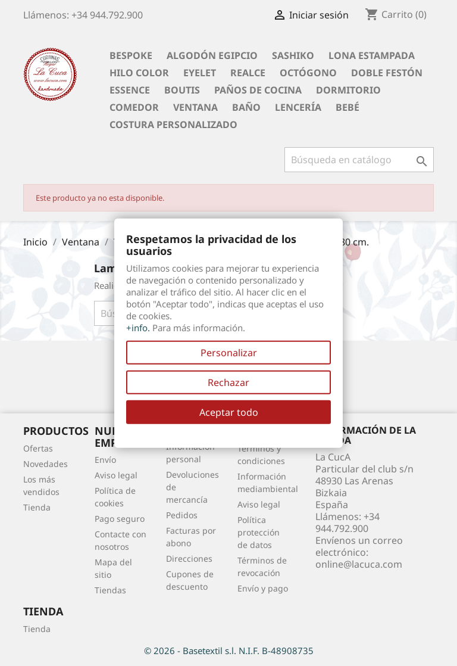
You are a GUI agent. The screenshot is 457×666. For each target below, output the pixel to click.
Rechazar (228, 381)
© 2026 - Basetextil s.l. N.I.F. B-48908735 (229, 650)
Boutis (182, 90)
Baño (246, 107)
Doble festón (386, 72)
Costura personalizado (173, 124)
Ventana (195, 107)
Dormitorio (348, 90)
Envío (105, 459)
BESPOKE (130, 55)
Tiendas (110, 590)
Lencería (298, 107)
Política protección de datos (258, 532)
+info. (138, 327)
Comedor (134, 107)
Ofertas (38, 448)
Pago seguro (120, 518)
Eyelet (199, 72)
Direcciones (189, 558)
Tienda (37, 507)
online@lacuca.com (358, 564)
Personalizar (229, 352)
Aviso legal (116, 475)
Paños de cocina (258, 90)
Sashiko (293, 55)
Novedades (45, 463)
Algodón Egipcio (212, 55)
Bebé (347, 107)
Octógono (308, 72)
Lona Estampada (371, 55)
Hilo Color (139, 72)
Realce (247, 72)
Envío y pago (262, 588)
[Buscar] (359, 159)
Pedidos (182, 515)
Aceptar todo (228, 411)
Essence (129, 90)
